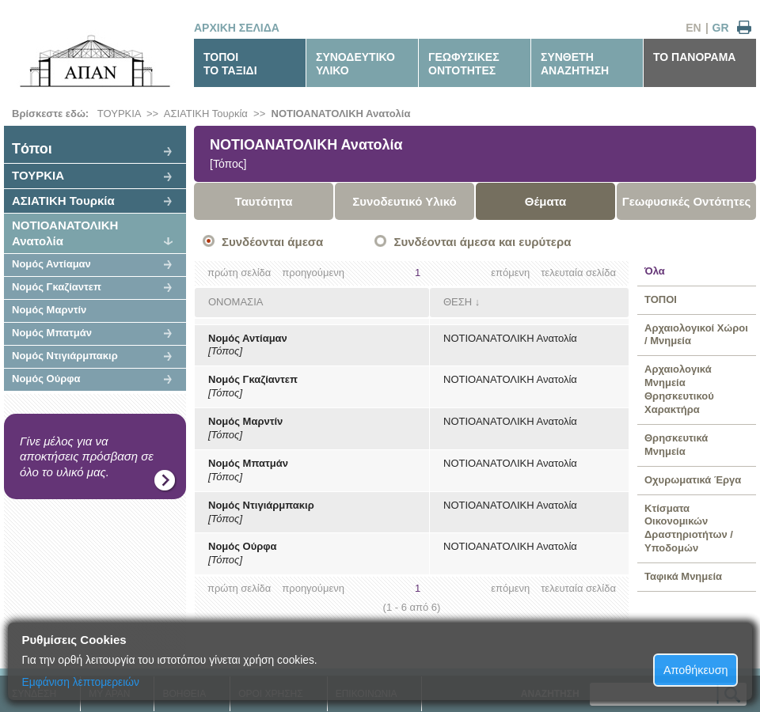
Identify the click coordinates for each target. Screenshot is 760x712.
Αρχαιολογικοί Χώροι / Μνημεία (696, 334)
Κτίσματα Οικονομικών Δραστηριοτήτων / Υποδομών (688, 528)
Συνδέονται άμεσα (272, 241)
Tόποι (32, 149)
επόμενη (510, 272)
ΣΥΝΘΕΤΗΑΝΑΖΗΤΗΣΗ (575, 64)
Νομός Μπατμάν (52, 333)
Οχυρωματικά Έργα (692, 480)
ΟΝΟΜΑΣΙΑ (235, 302)
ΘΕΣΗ (457, 302)
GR (720, 27)
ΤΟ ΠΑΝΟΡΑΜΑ (694, 57)
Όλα (654, 271)
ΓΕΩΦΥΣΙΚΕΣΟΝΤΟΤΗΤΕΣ (464, 64)
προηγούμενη (313, 272)
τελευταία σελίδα (578, 272)
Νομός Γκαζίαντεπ (56, 287)
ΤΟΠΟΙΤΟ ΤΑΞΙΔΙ (230, 64)
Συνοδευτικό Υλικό (404, 201)
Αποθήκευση (695, 670)
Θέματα (545, 201)
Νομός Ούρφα (46, 378)
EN (693, 27)
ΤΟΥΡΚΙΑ (119, 113)
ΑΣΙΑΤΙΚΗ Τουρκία (206, 113)
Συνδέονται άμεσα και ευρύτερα (482, 241)
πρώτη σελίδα (239, 272)
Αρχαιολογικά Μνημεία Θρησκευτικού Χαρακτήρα (679, 389)
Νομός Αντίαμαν (51, 264)
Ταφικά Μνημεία (683, 576)
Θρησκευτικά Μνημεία (676, 444)
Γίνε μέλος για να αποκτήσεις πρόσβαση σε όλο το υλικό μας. (87, 456)
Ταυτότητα (264, 201)
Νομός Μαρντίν (49, 310)
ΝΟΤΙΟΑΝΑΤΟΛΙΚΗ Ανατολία (341, 113)
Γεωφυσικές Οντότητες (686, 201)
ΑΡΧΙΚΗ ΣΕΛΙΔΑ (236, 27)
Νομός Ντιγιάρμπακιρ (65, 356)
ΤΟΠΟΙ (660, 299)
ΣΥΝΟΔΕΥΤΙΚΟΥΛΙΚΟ (355, 64)
